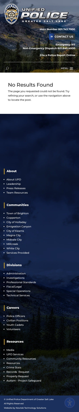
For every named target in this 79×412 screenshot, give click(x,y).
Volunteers (13, 329)
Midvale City (14, 239)
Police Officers (15, 316)
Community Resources (21, 358)
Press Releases (16, 188)
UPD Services (15, 354)
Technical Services (18, 295)
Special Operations (18, 291)
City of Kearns (15, 230)
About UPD (13, 179)
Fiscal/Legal (14, 286)
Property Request (17, 376)
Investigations (15, 277)
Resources (13, 363)
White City (13, 248)
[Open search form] (7, 68)
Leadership (13, 183)
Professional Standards (21, 282)
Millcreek (12, 244)
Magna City (13, 235)
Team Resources (17, 192)
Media (10, 350)
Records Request (17, 371)
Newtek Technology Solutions (31, 408)
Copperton (13, 217)
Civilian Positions (17, 320)
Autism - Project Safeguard (23, 380)
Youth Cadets (15, 324)
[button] (71, 68)
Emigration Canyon (19, 226)
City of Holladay (16, 222)
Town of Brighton (17, 213)
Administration (16, 273)
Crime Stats (13, 367)
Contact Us (64, 36)
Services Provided (17, 252)
